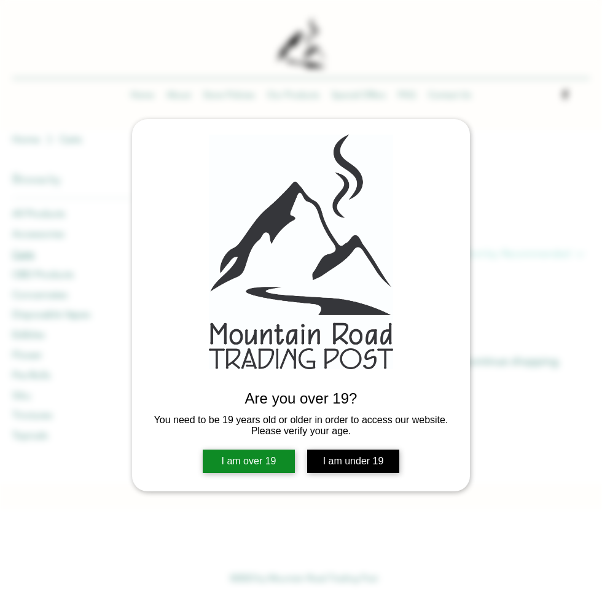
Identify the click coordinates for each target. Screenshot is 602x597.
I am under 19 (353, 461)
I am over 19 (249, 461)
